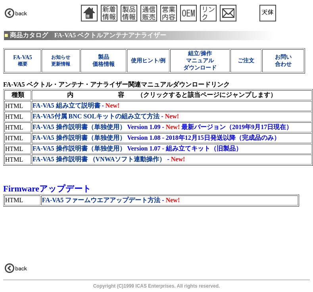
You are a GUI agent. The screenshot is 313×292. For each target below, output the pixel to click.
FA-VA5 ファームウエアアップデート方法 (101, 200)
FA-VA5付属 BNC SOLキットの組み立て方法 (96, 116)
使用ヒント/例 (148, 61)
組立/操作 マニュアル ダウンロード (200, 60)
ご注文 (246, 61)
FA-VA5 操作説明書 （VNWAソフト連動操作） (99, 159)
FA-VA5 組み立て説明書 (66, 105)
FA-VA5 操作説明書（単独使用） (79, 127)
